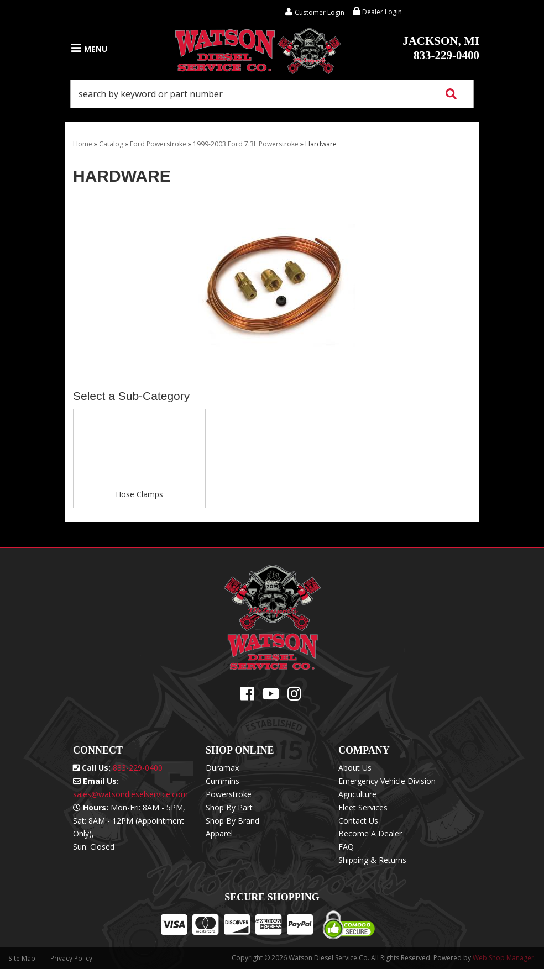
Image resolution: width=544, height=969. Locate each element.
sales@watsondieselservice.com (130, 794)
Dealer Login (377, 12)
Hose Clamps (139, 494)
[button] (272, 94)
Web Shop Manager (503, 957)
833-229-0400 (440, 48)
